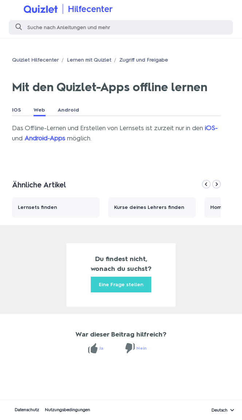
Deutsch (219, 410)
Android (68, 110)
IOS (16, 110)
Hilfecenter (90, 9)
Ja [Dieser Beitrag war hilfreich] (101, 348)
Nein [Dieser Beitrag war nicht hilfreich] (141, 348)
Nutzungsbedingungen (67, 409)
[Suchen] (121, 27)
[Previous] (206, 184)
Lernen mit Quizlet (89, 60)
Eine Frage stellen (121, 284)
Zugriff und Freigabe (143, 60)
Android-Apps (44, 138)
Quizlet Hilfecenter (35, 60)
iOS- (211, 128)
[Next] (216, 184)
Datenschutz (27, 409)
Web (39, 110)
